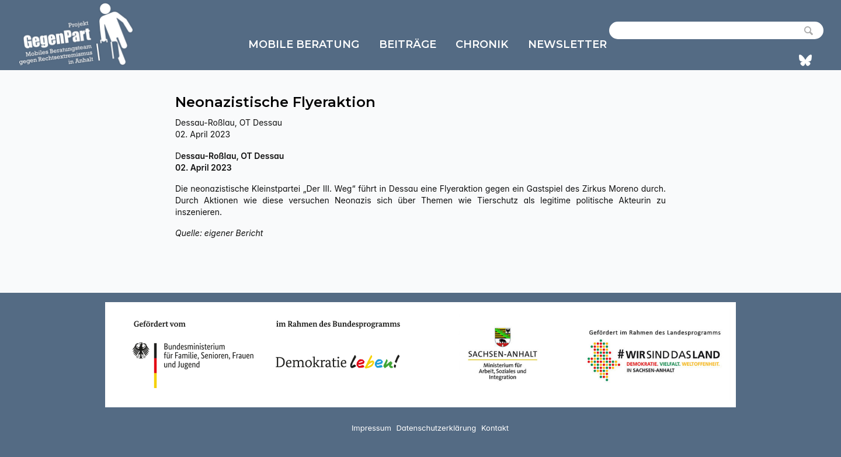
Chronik (482, 44)
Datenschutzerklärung (436, 427)
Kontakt (495, 427)
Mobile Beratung (303, 44)
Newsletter (567, 44)
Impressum (371, 427)
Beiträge (407, 44)
